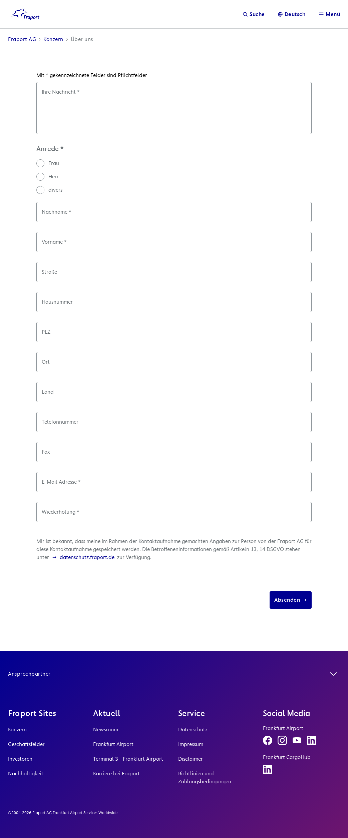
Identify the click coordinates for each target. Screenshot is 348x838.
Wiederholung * (60, 511)
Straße (49, 271)
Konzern (17, 729)
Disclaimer (190, 758)
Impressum (190, 744)
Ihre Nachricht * (61, 91)
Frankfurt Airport (113, 744)
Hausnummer (57, 301)
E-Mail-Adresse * (61, 481)
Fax (46, 451)
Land (48, 391)
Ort (46, 361)
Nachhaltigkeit (25, 773)
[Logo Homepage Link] (25, 14)
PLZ (46, 331)
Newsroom (105, 729)
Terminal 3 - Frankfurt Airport (128, 758)
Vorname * (54, 241)
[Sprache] (292, 14)
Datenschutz (193, 729)
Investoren (20, 758)
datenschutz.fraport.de (83, 557)
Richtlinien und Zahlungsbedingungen (204, 777)
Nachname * (56, 211)
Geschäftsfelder (26, 744)
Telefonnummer (60, 421)
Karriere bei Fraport (116, 773)
